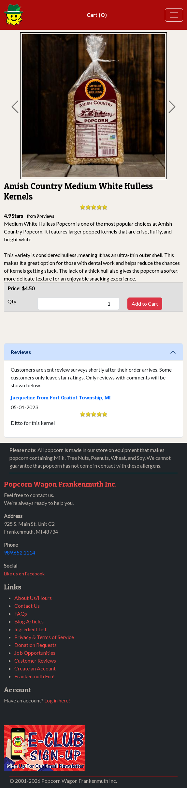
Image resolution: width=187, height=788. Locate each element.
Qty (11, 301)
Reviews (21, 352)
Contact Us (27, 606)
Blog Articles (29, 621)
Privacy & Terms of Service (44, 637)
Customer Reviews (35, 660)
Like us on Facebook (24, 573)
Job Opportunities (34, 653)
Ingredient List (30, 629)
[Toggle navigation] (174, 15)
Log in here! (57, 700)
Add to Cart (145, 303)
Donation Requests (35, 645)
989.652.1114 (19, 552)
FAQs (20, 613)
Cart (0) (97, 15)
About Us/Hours (33, 598)
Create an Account (35, 668)
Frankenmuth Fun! (34, 676)
